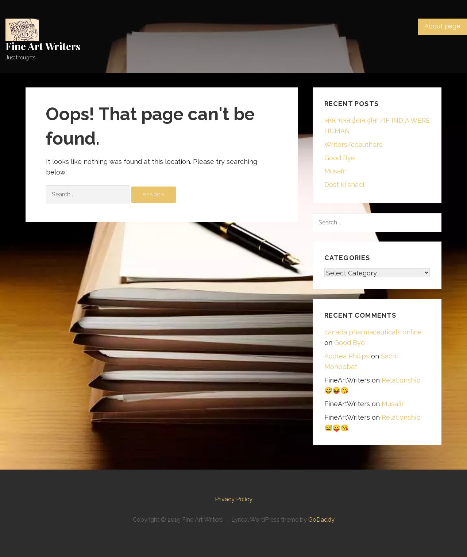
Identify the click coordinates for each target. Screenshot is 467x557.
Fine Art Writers (42, 46)
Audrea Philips (346, 356)
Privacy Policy (233, 499)
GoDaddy (321, 519)
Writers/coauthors (353, 144)
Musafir (335, 171)
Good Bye (339, 158)
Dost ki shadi (344, 184)
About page (442, 26)
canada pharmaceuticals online (373, 332)
